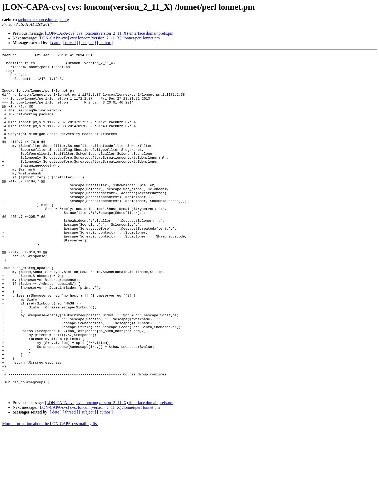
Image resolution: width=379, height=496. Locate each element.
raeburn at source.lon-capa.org (43, 19)
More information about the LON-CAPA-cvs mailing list (50, 491)
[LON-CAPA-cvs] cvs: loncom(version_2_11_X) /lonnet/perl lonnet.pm (99, 38)
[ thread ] (70, 42)
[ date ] (56, 42)
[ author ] (105, 42)
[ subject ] (87, 42)
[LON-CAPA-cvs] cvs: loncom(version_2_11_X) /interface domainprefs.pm (109, 33)
